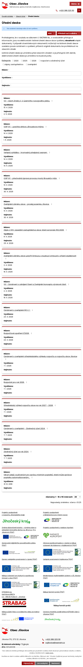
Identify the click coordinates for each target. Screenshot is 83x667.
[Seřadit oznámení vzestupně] (9, 69)
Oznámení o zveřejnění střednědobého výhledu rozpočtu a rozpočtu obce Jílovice (40, 357)
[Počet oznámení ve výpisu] (77, 496)
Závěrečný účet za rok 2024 (18, 451)
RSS (51, 33)
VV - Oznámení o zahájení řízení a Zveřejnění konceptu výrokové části (37, 284)
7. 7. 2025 (8, 435)
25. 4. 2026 (8, 243)
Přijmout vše (28, 663)
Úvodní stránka (7, 16)
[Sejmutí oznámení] (41, 89)
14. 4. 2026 (8, 133)
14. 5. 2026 (8, 165)
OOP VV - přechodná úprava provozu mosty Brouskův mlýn (32, 178)
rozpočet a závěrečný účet (53, 60)
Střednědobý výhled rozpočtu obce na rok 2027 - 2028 (30, 405)
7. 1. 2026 (7, 365)
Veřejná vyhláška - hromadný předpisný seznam (27, 152)
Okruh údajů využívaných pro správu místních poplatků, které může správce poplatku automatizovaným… (38, 476)
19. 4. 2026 (8, 271)
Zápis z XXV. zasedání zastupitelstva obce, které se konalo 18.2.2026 (35, 230)
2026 (34, 60)
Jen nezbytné (42, 663)
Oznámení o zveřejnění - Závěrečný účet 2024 (26, 428)
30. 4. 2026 (8, 191)
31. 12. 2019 (8, 484)
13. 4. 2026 (8, 185)
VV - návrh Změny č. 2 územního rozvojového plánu (28, 101)
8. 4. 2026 (8, 236)
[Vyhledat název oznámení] (41, 73)
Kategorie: (6, 60)
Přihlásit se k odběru (69, 33)
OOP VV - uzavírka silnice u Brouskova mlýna (25, 126)
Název (5, 70)
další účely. (50, 653)
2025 (25, 60)
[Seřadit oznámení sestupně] (9, 70)
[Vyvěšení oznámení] (41, 81)
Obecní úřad (20, 16)
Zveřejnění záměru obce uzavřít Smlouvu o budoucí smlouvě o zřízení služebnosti (40, 257)
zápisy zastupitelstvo (14, 64)
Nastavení (56, 663)
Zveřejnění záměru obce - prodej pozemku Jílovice (28, 204)
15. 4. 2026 (8, 107)
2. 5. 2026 (8, 114)
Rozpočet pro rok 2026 (16, 382)
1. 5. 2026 (7, 140)
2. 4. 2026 (8, 265)
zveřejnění (32, 64)
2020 (16, 60)
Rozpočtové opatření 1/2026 (18, 333)
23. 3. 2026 (8, 317)
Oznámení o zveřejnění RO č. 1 (19, 310)
